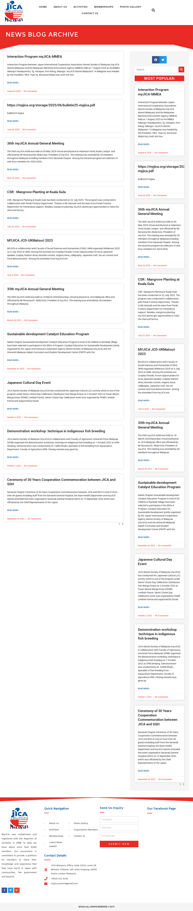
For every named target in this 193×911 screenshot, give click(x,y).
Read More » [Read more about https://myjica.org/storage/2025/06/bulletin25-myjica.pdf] (13, 121)
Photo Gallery (130, 7)
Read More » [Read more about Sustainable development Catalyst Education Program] (13, 360)
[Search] (181, 69)
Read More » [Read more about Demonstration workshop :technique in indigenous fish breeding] (13, 457)
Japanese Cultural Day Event (29, 383)
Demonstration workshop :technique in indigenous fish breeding (56, 431)
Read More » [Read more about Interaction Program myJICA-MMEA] (13, 83)
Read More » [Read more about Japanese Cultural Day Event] (13, 409)
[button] (153, 10)
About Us (60, 7)
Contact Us (90, 13)
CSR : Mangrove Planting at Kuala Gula (36, 192)
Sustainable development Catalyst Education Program (48, 334)
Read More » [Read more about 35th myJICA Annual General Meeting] (13, 312)
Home (43, 7)
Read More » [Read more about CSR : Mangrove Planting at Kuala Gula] (13, 218)
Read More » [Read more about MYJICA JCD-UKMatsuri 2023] (13, 267)
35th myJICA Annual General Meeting (35, 289)
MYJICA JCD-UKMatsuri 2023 (30, 241)
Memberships (103, 7)
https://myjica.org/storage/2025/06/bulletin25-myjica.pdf (51, 105)
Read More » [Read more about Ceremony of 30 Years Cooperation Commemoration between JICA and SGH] (13, 510)
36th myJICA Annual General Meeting (35, 143)
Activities (80, 7)
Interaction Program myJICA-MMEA (34, 57)
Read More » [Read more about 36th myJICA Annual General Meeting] (13, 170)
